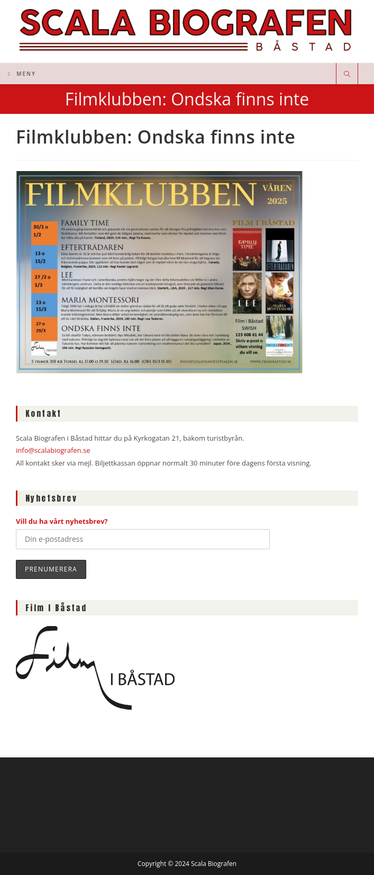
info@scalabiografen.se (53, 450)
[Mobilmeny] (22, 73)
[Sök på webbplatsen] (347, 75)
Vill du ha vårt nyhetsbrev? (62, 521)
